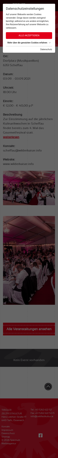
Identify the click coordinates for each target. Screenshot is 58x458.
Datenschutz (46, 49)
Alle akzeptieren (29, 35)
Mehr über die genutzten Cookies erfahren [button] (29, 42)
